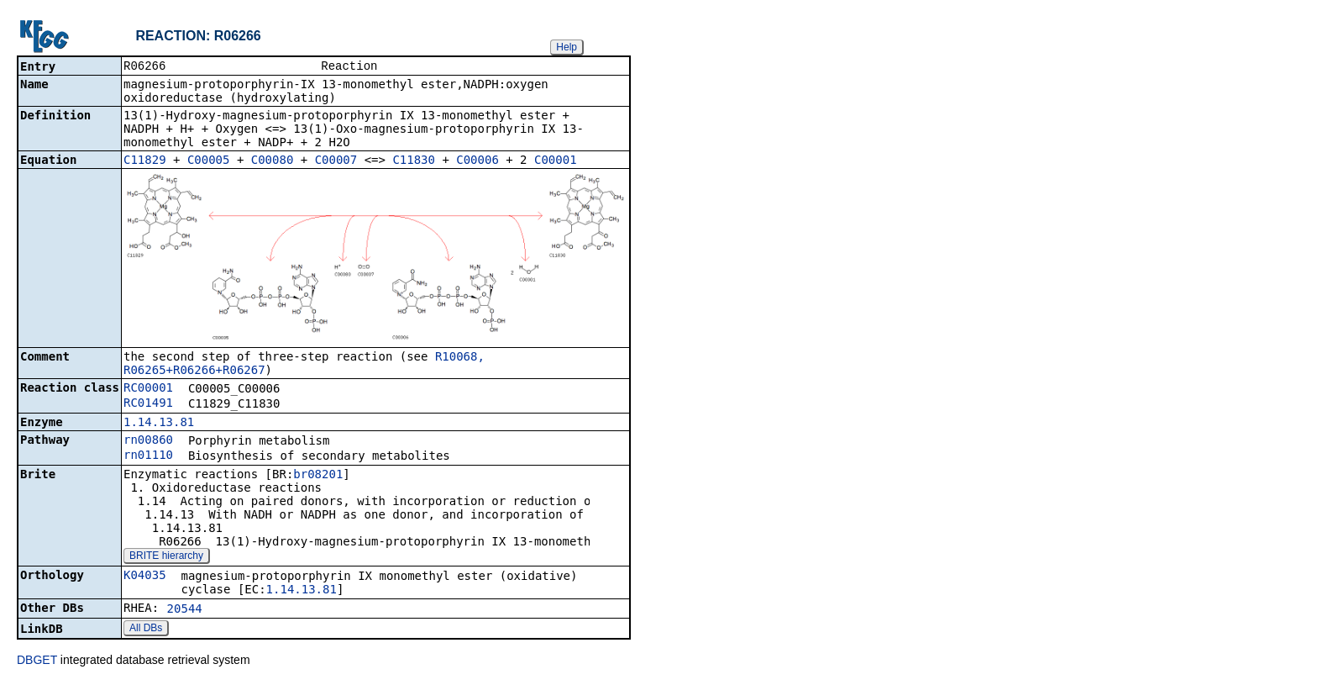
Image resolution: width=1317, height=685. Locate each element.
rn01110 (148, 456)
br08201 (318, 475)
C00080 (272, 161)
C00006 (477, 161)
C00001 (555, 161)
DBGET (37, 661)
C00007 (336, 161)
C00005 (208, 161)
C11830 (413, 161)
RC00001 (148, 389)
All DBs (145, 629)
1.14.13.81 (158, 423)
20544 (184, 610)
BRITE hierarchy (166, 557)
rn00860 (148, 441)
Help (566, 47)
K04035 (144, 576)
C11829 (144, 161)
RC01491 (148, 404)
